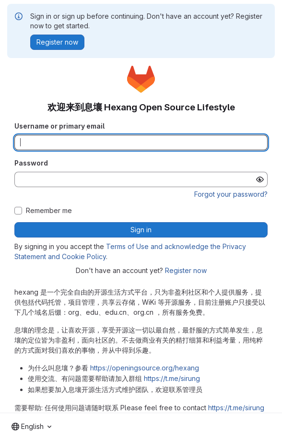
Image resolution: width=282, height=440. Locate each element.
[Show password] (260, 179)
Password (31, 163)
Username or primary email (59, 126)
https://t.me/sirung (172, 378)
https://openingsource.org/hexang (144, 368)
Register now (186, 270)
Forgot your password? (231, 194)
